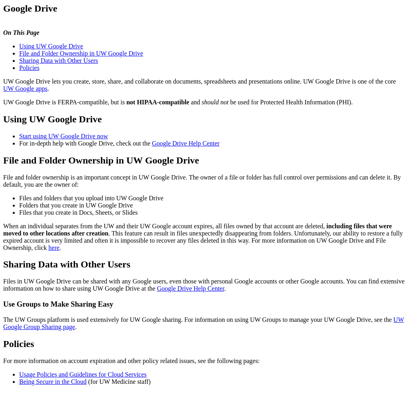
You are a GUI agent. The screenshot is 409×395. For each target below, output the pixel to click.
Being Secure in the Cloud (53, 381)
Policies (29, 67)
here (54, 247)
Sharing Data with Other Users (58, 60)
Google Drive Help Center (185, 143)
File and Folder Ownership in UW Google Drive (81, 53)
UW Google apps (25, 88)
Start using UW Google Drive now (63, 136)
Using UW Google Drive (51, 46)
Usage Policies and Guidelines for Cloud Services (83, 374)
